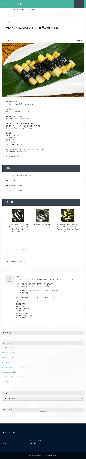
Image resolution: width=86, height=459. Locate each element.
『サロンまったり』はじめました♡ (12, 377)
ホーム (5, 443)
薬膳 (8, 249)
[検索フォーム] (41, 336)
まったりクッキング (12, 4)
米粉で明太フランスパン (9, 352)
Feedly (34, 443)
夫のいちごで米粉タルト (9, 357)
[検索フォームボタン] (82, 336)
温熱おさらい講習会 (7, 347)
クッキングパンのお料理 (18, 249)
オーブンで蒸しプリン (8, 362)
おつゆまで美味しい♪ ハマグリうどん (13, 367)
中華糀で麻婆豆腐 (7, 381)
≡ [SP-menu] (78, 4)
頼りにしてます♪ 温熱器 (9, 372)
